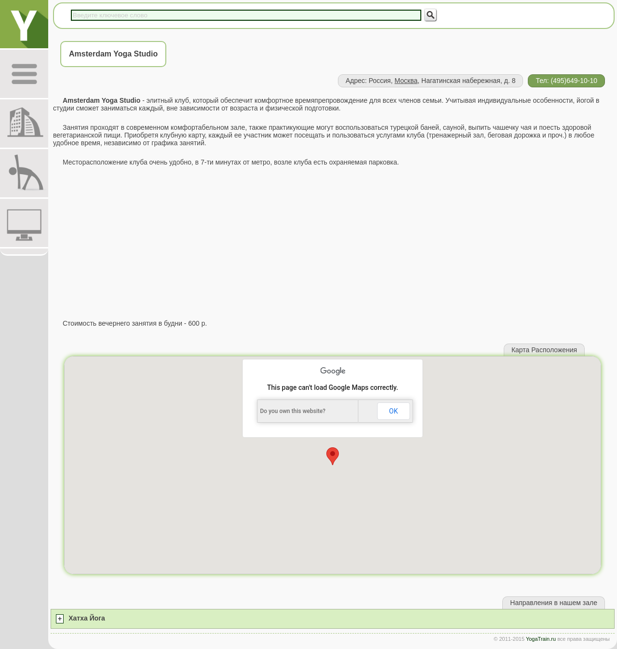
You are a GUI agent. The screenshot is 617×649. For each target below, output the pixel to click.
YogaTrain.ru (541, 639)
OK (393, 411)
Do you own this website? (293, 411)
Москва (405, 80)
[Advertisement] (333, 242)
